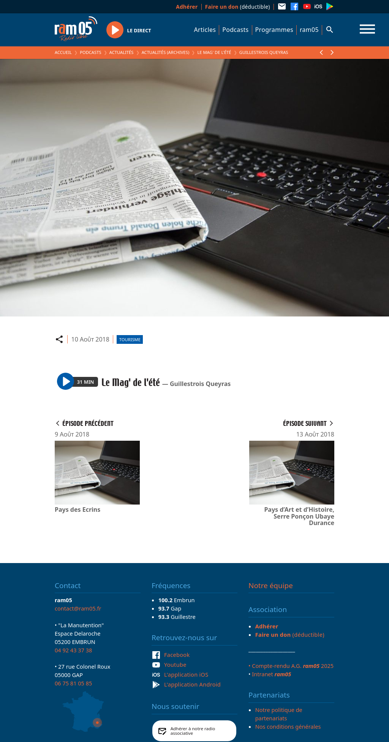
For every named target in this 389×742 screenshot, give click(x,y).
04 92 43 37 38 (73, 650)
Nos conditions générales (288, 726)
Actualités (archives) (166, 52)
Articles (205, 29)
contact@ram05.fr (78, 608)
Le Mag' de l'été (214, 52)
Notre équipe (270, 585)
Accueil (63, 52)
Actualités (121, 52)
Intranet (271, 674)
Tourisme (130, 339)
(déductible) (237, 6)
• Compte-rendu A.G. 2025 (291, 665)
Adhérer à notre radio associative (193, 731)
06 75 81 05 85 (73, 683)
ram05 (309, 29)
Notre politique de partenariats (278, 714)
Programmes (274, 29)
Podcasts (235, 29)
